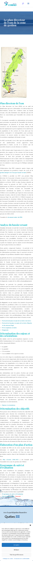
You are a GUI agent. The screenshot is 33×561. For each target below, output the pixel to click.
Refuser (16, 550)
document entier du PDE (15, 217)
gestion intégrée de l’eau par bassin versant (13, 172)
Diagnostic (5, 330)
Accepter (16, 545)
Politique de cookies (8, 558)
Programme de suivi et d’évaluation (12, 494)
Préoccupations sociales (9, 327)
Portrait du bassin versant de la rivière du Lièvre (16, 321)
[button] (30, 525)
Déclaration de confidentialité (21, 558)
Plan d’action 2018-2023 (10, 459)
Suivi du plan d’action (8, 496)
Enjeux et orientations (8, 405)
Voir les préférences (16, 555)
